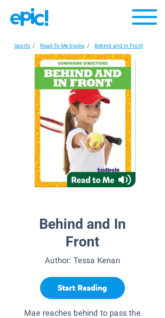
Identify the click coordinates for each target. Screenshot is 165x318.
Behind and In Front (119, 46)
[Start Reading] (82, 288)
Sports (22, 46)
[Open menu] (144, 19)
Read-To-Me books (62, 46)
